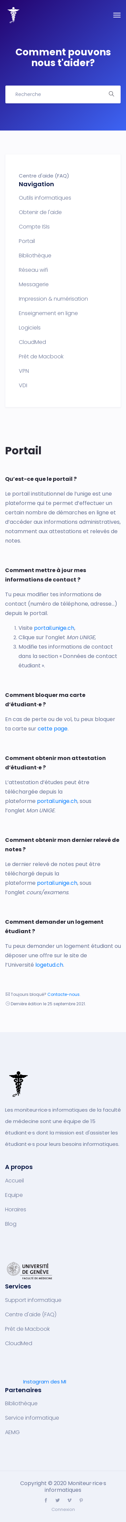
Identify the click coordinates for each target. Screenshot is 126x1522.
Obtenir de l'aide (40, 212)
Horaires (15, 1209)
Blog (10, 1224)
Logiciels (30, 327)
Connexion (63, 1509)
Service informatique (32, 1418)
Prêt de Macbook (41, 356)
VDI (23, 385)
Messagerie (34, 284)
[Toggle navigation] (117, 15)
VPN (24, 371)
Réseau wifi (33, 270)
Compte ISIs (34, 226)
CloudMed (32, 342)
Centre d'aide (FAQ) (30, 1314)
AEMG (12, 1432)
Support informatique (33, 1300)
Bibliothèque (35, 255)
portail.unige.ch (54, 628)
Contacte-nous (63, 994)
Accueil (14, 1180)
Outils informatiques (45, 198)
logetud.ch (49, 965)
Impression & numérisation (53, 299)
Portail (27, 241)
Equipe (14, 1195)
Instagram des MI (44, 1381)
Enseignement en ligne (48, 313)
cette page (53, 728)
